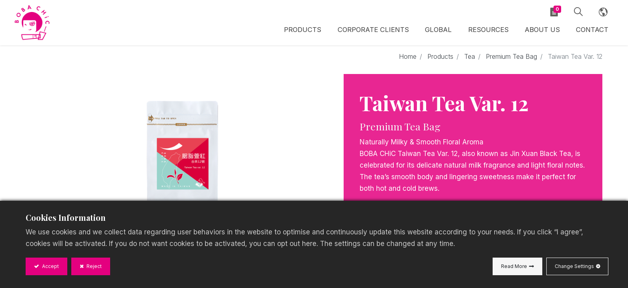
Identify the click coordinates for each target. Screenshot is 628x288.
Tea (469, 57)
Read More (514, 266)
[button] (577, 12)
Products (440, 57)
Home (408, 57)
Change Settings (574, 266)
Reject (93, 266)
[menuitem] (439, 31)
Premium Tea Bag (511, 57)
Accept (50, 266)
